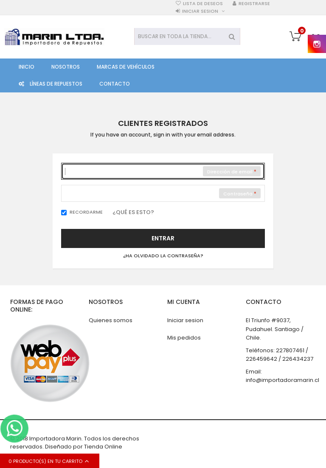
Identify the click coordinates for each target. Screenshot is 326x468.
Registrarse (254, 3)
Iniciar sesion (200, 11)
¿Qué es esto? (133, 212)
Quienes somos (110, 320)
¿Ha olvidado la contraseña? (163, 256)
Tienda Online (103, 447)
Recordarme (86, 212)
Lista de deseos (203, 3)
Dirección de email (230, 171)
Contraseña (238, 193)
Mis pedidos (184, 338)
